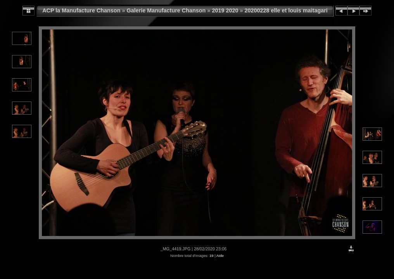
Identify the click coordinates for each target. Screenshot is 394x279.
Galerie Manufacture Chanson (166, 10)
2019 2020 (225, 10)
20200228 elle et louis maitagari (285, 10)
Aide (220, 255)
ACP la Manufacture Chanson (81, 10)
